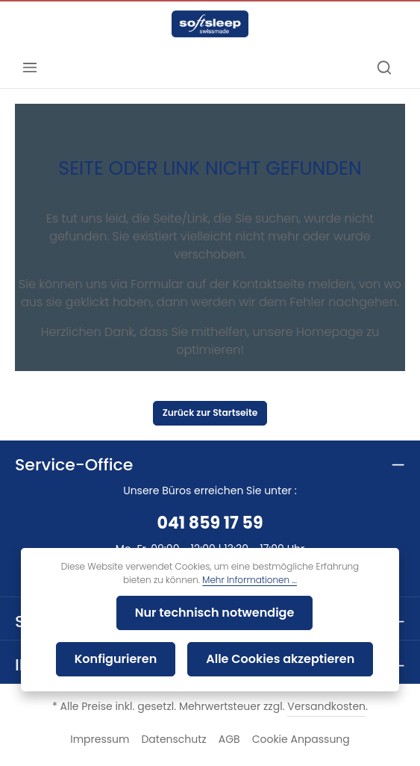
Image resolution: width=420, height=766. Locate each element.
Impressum (108, 712)
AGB (227, 712)
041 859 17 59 (210, 496)
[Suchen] (384, 67)
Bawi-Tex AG (235, 745)
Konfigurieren (314, 612)
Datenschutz (175, 712)
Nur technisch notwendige (150, 612)
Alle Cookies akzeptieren (214, 659)
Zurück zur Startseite (210, 377)
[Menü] (30, 67)
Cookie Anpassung (293, 712)
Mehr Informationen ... (227, 580)
